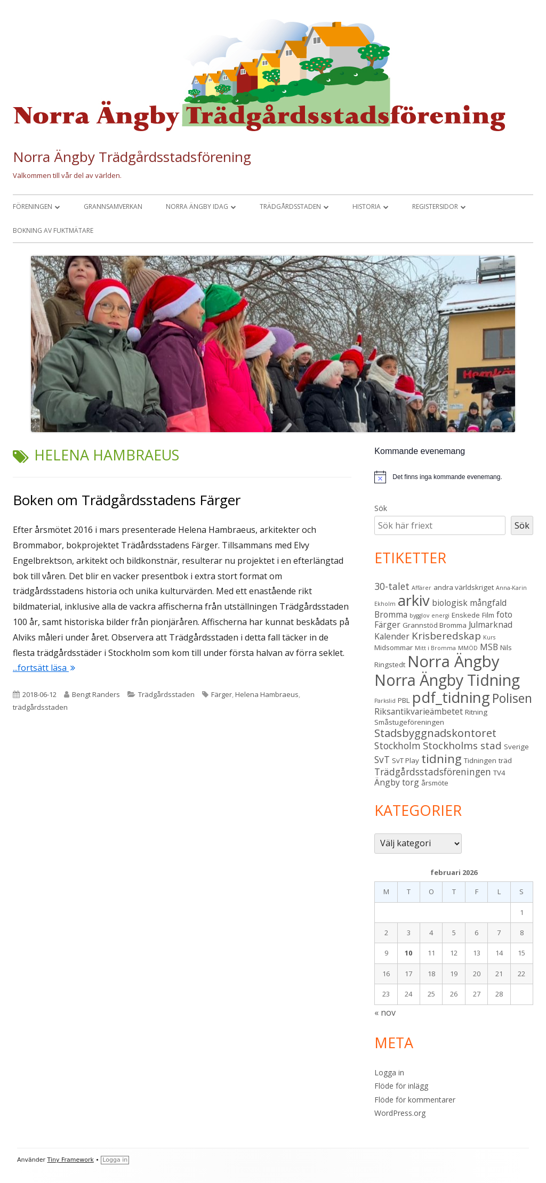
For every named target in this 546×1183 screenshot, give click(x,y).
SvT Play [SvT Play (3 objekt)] (405, 760)
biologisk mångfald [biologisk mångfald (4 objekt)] (469, 603)
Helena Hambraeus (267, 694)
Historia (366, 206)
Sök (380, 508)
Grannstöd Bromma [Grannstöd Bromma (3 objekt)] (435, 625)
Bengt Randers (96, 694)
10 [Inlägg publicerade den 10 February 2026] (408, 953)
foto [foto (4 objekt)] (504, 614)
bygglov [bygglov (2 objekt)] (419, 615)
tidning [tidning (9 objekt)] (441, 758)
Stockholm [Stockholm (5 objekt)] (397, 745)
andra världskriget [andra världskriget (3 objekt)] (463, 587)
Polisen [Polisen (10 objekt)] (512, 698)
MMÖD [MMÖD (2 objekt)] (468, 648)
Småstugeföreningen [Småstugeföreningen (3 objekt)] (409, 722)
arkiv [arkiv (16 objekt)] (414, 600)
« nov (385, 1012)
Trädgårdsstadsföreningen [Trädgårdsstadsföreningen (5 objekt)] (432, 771)
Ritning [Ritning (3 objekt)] (476, 712)
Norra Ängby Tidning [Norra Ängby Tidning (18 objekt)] (447, 680)
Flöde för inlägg (401, 1086)
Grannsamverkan (113, 206)
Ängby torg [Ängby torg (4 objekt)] (396, 782)
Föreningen (32, 206)
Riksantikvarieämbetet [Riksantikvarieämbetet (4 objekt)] (418, 711)
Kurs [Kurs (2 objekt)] (489, 637)
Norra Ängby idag (197, 206)
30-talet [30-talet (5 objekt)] (392, 586)
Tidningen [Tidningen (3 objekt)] (480, 760)
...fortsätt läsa (44, 668)
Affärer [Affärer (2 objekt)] (421, 588)
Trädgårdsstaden (290, 206)
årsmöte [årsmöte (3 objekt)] (434, 783)
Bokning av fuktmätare (53, 230)
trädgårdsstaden (40, 707)
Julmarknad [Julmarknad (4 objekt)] (490, 624)
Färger (221, 694)
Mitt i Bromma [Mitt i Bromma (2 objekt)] (435, 648)
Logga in (389, 1072)
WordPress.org (399, 1113)
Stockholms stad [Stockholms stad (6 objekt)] (462, 745)
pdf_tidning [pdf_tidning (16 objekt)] (451, 697)
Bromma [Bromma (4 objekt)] (390, 614)
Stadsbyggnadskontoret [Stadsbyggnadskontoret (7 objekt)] (435, 733)
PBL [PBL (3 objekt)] (404, 700)
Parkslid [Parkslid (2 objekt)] (385, 700)
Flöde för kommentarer (414, 1100)
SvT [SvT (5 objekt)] (382, 759)
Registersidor (435, 206)
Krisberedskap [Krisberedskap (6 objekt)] (446, 636)
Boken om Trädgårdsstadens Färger (126, 499)
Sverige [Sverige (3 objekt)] (516, 746)
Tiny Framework (70, 1159)
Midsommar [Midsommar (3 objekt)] (393, 647)
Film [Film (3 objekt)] (488, 615)
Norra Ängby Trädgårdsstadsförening (132, 156)
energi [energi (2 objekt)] (440, 615)
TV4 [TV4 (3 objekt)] (499, 772)
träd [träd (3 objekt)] (505, 760)
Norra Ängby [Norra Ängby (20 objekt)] (453, 661)
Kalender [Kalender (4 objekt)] (392, 636)
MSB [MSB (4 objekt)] (489, 647)
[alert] (447, 477)
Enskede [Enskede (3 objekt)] (466, 615)
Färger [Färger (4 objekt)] (387, 624)
